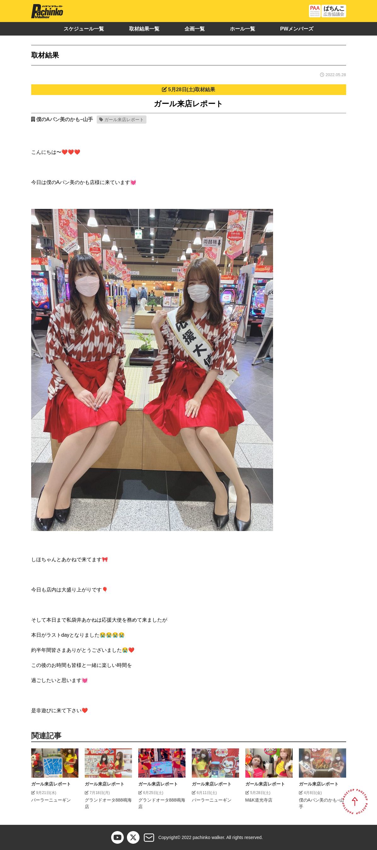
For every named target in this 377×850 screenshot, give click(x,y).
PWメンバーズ (297, 28)
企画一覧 (195, 28)
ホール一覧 (242, 28)
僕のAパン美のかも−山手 (64, 119)
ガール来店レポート (124, 119)
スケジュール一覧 (84, 28)
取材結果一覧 (144, 28)
